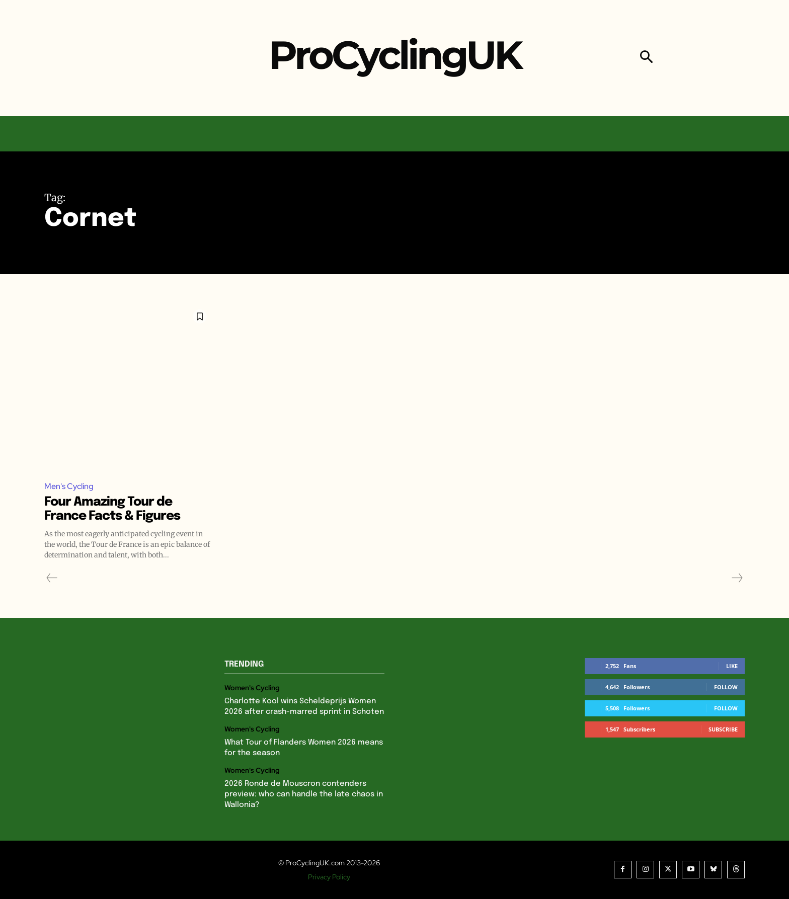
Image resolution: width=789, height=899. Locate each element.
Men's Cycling (69, 486)
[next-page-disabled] (737, 578)
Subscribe (723, 729)
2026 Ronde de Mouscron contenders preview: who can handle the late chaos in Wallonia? (303, 794)
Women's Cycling (252, 688)
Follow (726, 687)
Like (732, 666)
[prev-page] (52, 578)
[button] (646, 58)
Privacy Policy (329, 876)
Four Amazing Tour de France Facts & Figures (116, 509)
